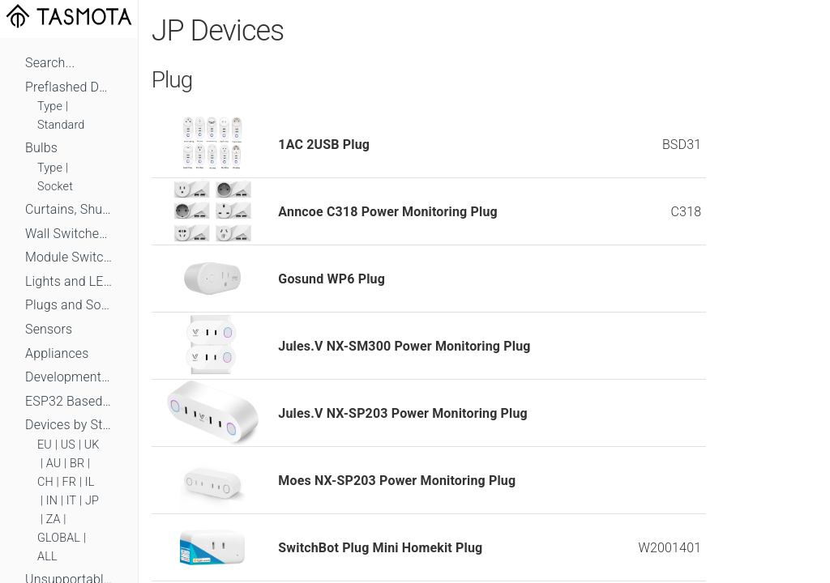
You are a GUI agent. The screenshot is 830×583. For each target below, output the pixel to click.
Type (49, 106)
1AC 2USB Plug (324, 144)
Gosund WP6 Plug (331, 279)
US (68, 445)
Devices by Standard (69, 424)
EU (44, 445)
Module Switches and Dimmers (69, 257)
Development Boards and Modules (69, 377)
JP (92, 501)
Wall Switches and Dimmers (69, 233)
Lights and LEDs (69, 281)
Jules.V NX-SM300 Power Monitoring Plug (404, 346)
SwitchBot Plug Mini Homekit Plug (380, 547)
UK (92, 445)
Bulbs (41, 147)
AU (54, 463)
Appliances (57, 353)
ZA (53, 519)
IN (52, 501)
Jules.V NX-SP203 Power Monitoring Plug (403, 413)
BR (77, 463)
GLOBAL (58, 538)
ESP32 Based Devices (69, 401)
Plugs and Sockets (69, 305)
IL (90, 482)
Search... (50, 62)
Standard (60, 125)
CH (45, 482)
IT (71, 501)
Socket (55, 187)
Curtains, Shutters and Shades (69, 209)
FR (69, 482)
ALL (47, 557)
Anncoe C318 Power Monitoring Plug (387, 211)
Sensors (48, 329)
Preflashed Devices (69, 87)
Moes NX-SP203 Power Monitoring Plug (397, 480)
